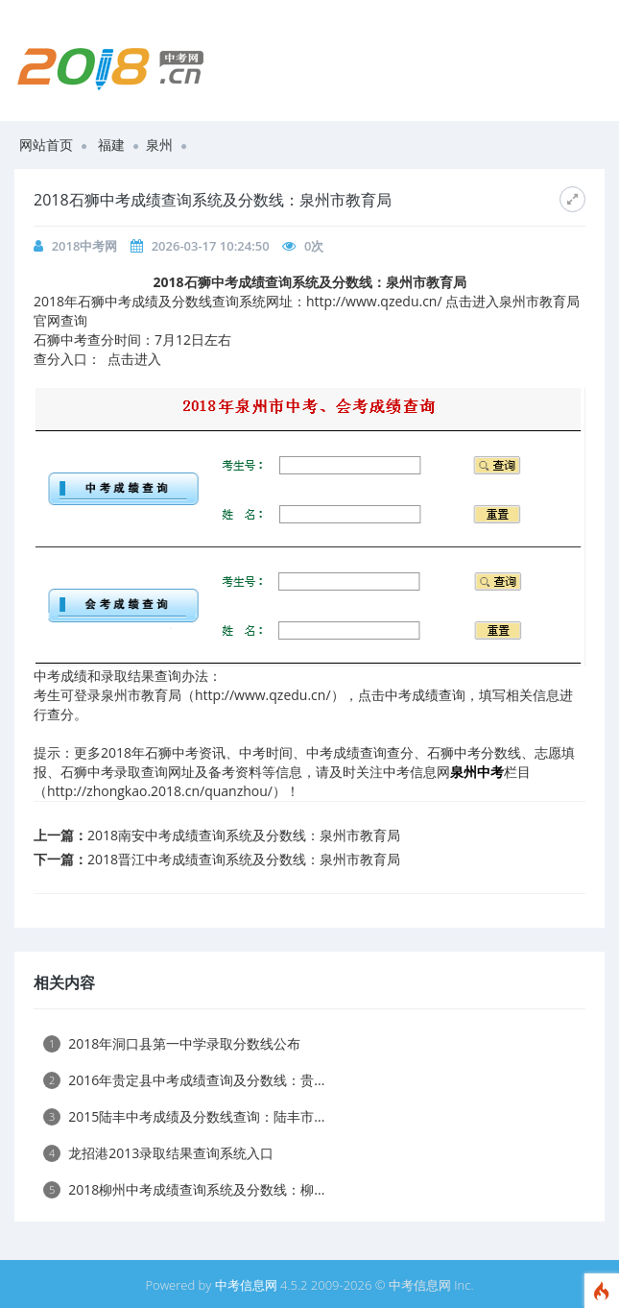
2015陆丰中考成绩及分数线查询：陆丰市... (183, 1116)
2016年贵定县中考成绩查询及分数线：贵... (183, 1080)
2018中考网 (85, 245)
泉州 (159, 144)
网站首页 (46, 144)
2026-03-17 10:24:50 (211, 245)
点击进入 (134, 359)
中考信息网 (246, 1285)
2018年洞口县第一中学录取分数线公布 (171, 1043)
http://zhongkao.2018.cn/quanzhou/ (160, 791)
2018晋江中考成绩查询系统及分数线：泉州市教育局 (243, 859)
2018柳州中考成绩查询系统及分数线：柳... (183, 1189)
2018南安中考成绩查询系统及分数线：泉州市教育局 (243, 835)
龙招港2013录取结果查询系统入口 (158, 1153)
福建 (111, 144)
